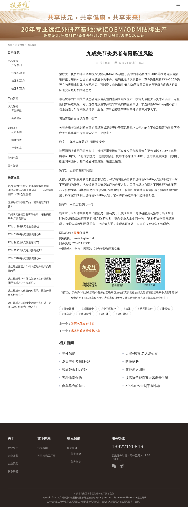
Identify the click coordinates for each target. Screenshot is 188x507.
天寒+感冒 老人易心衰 (141, 353)
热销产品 (13, 157)
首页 (10, 45)
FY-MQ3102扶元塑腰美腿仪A (24, 258)
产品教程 (13, 98)
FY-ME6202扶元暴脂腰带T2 (23, 242)
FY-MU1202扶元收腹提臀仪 (23, 226)
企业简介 (13, 447)
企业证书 (13, 455)
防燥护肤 (132, 361)
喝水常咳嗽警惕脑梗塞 (85, 331)
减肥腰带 (89, 308)
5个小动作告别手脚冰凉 (142, 386)
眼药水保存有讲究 (82, 323)
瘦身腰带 (86, 313)
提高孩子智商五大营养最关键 (146, 378)
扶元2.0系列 (18, 72)
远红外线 (123, 313)
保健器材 (69, 308)
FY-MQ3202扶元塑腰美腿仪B (24, 234)
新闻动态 (13, 128)
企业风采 (13, 463)
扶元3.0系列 (18, 80)
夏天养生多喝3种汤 (76, 361)
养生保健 (105, 62)
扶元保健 (13, 106)
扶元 (77, 233)
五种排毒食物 (72, 378)
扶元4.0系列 (18, 88)
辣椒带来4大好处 (74, 370)
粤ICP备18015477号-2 (107, 497)
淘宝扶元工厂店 (46, 455)
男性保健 (68, 353)
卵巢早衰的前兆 (73, 386)
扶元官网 (42, 447)
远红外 (104, 313)
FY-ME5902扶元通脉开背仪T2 (25, 250)
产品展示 (13, 60)
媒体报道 (16, 140)
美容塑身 (16, 118)
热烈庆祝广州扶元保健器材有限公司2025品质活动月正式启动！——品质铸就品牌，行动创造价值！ (30, 190)
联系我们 (13, 471)
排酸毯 (166, 308)
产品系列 (16, 65)
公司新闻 (16, 132)
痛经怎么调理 (135, 370)
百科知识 (13, 165)
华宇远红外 (109, 308)
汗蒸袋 (68, 313)
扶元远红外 (146, 308)
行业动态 (16, 147)
